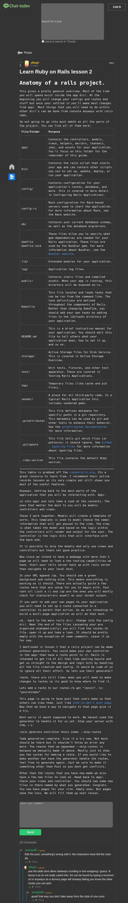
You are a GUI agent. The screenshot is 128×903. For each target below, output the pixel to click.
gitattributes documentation (84, 426)
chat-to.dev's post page (92, 702)
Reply (35, 862)
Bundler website (61, 253)
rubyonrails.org (82, 472)
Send (30, 832)
